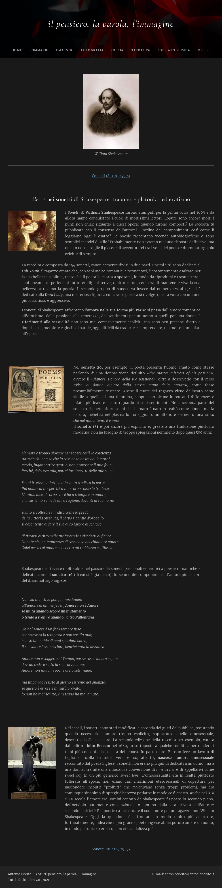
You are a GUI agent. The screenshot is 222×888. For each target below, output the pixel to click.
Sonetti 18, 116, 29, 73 (111, 176)
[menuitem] (32, 50)
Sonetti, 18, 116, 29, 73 (111, 849)
